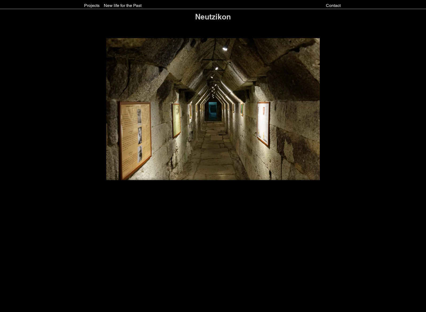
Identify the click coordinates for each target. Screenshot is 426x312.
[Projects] (91, 5)
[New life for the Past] (123, 6)
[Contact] (333, 5)
